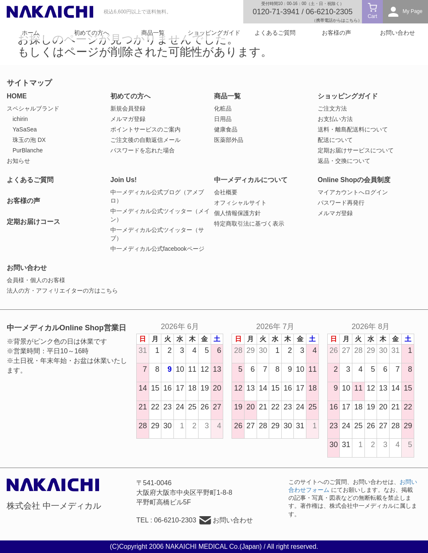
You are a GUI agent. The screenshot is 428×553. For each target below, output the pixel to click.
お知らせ (18, 160)
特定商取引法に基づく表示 (249, 223)
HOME (17, 96)
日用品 (223, 119)
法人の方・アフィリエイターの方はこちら (62, 290)
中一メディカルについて (251, 179)
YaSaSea (25, 129)
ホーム (30, 32)
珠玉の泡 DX (29, 139)
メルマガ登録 (127, 119)
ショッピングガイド (214, 32)
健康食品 (225, 129)
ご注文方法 (332, 108)
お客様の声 (336, 32)
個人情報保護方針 (237, 213)
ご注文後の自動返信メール (145, 139)
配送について (335, 139)
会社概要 (225, 192)
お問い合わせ (397, 32)
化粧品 (223, 108)
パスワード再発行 (341, 202)
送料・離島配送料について (353, 129)
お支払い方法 (335, 119)
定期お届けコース (33, 221)
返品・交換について (344, 160)
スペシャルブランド (33, 108)
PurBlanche (28, 150)
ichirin (20, 119)
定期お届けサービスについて (356, 150)
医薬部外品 (228, 139)
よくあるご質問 (275, 32)
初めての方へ (91, 32)
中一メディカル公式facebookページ (157, 248)
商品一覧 (153, 32)
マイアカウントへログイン (353, 192)
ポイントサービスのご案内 (145, 129)
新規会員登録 (127, 108)
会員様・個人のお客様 (36, 280)
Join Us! (123, 179)
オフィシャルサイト (240, 202)
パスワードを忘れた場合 (142, 150)
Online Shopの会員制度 (354, 179)
